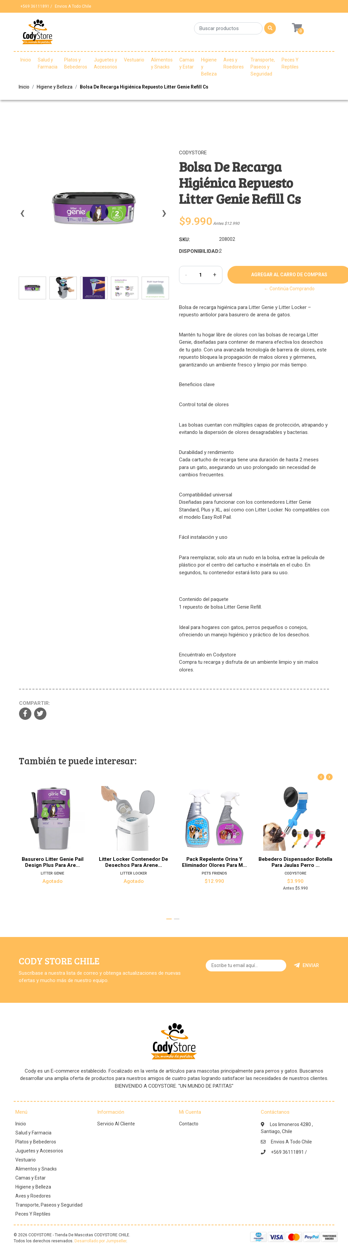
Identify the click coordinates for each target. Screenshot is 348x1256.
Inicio (25, 59)
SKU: (184, 240)
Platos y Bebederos (75, 63)
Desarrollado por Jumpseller (100, 1241)
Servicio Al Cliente (116, 1123)
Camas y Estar (186, 63)
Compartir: (34, 703)
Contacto (188, 1123)
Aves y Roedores (233, 63)
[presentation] (22, 216)
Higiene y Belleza (209, 66)
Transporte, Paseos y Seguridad (262, 66)
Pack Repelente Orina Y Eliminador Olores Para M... (214, 862)
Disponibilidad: (196, 251)
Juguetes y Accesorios (105, 63)
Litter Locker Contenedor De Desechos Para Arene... (133, 862)
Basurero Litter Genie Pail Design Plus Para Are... (52, 862)
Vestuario (134, 59)
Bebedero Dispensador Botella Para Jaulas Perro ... (295, 862)
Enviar (306, 965)
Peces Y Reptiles (290, 63)
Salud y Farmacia (47, 63)
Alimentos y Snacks (162, 63)
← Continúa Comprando (289, 288)
